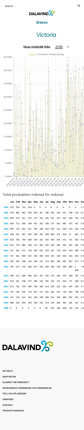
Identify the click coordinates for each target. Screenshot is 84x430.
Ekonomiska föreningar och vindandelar (27, 387)
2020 (6, 239)
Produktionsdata (13, 410)
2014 (6, 275)
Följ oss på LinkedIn (14, 393)
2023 (6, 223)
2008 (6, 308)
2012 (6, 286)
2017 (6, 255)
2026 (6, 207)
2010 (6, 297)
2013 (6, 280)
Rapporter (9, 376)
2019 (6, 245)
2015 (6, 266)
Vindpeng (8, 399)
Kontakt (8, 405)
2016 (6, 261)
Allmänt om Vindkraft (16, 382)
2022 (6, 228)
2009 (6, 302)
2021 (6, 234)
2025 (6, 212)
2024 (6, 217)
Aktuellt (8, 370)
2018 (6, 250)
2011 (6, 291)
